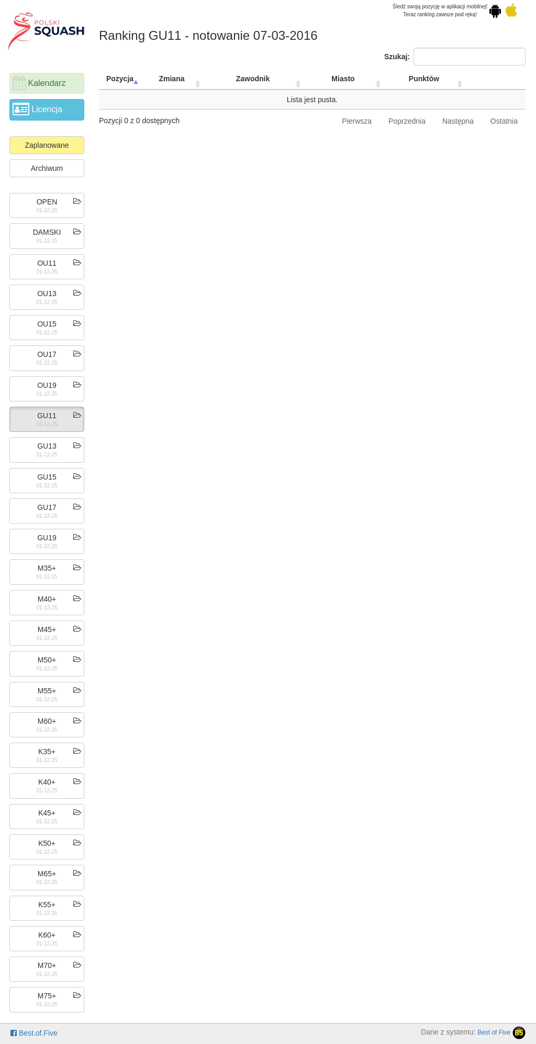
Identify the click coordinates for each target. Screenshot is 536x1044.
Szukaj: (455, 57)
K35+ (46, 751)
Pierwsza (357, 121)
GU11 (47, 415)
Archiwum (47, 168)
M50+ (47, 660)
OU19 (47, 385)
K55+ (46, 904)
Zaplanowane (47, 145)
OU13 (47, 293)
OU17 (47, 354)
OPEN (47, 202)
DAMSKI (47, 232)
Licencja (46, 109)
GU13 (47, 446)
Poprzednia (407, 121)
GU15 (47, 477)
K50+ (46, 843)
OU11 (47, 263)
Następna (458, 121)
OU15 (47, 324)
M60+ (47, 721)
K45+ (46, 813)
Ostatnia (504, 121)
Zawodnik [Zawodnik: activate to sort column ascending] (253, 78)
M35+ (47, 568)
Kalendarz (46, 83)
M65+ (47, 873)
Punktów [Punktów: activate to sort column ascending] (424, 78)
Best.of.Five (34, 1033)
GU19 (47, 538)
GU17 (47, 507)
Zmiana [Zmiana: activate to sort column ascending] (171, 78)
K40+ (46, 782)
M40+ (47, 599)
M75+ (47, 996)
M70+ (47, 965)
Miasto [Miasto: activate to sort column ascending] (342, 78)
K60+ (46, 935)
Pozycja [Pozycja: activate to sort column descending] (119, 78)
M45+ (47, 629)
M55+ (47, 691)
